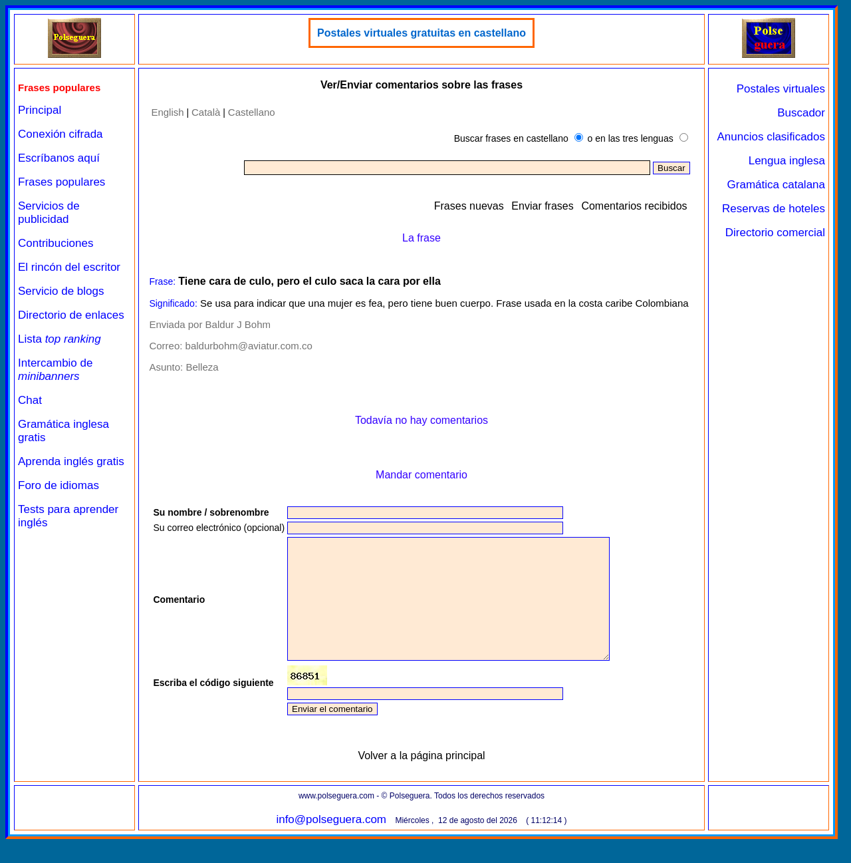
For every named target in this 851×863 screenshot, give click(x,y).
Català (205, 112)
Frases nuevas (469, 206)
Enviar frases (542, 206)
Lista (59, 339)
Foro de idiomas (58, 485)
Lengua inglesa (787, 160)
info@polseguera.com (331, 843)
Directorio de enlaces (71, 315)
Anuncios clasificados (771, 136)
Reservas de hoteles (773, 208)
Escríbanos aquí (59, 158)
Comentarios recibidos (634, 206)
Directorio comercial (775, 232)
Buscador (801, 112)
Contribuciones (55, 243)
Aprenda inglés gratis (71, 461)
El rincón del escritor (69, 267)
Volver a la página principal (421, 779)
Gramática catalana (776, 184)
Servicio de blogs (61, 291)
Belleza (201, 367)
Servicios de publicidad (49, 213)
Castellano (251, 112)
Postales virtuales (781, 89)
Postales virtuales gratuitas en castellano (421, 33)
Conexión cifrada (60, 134)
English (167, 112)
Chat (30, 400)
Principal (39, 110)
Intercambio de (55, 370)
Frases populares (61, 182)
